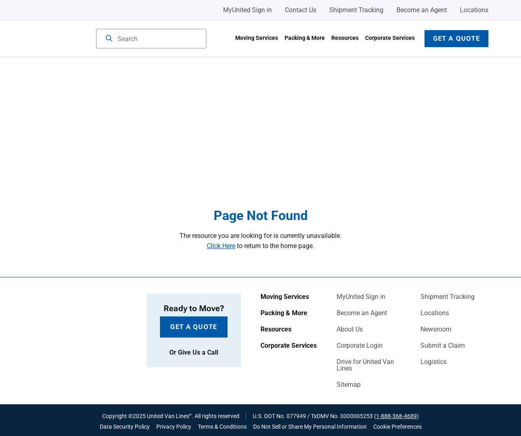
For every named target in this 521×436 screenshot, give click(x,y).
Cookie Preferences (397, 426)
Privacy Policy (173, 426)
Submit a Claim (442, 345)
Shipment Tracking (356, 10)
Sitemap (349, 385)
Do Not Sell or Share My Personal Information (310, 426)
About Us (350, 329)
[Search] (109, 39)
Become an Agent (421, 10)
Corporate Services (390, 38)
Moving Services (256, 38)
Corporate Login (360, 345)
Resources (345, 38)
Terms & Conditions (222, 426)
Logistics (433, 362)
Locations (474, 10)
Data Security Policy (125, 426)
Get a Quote (456, 38)
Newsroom (435, 329)
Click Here (221, 246)
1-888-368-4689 (396, 416)
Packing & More (305, 38)
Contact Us (300, 10)
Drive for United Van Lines (365, 365)
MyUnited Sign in (247, 10)
